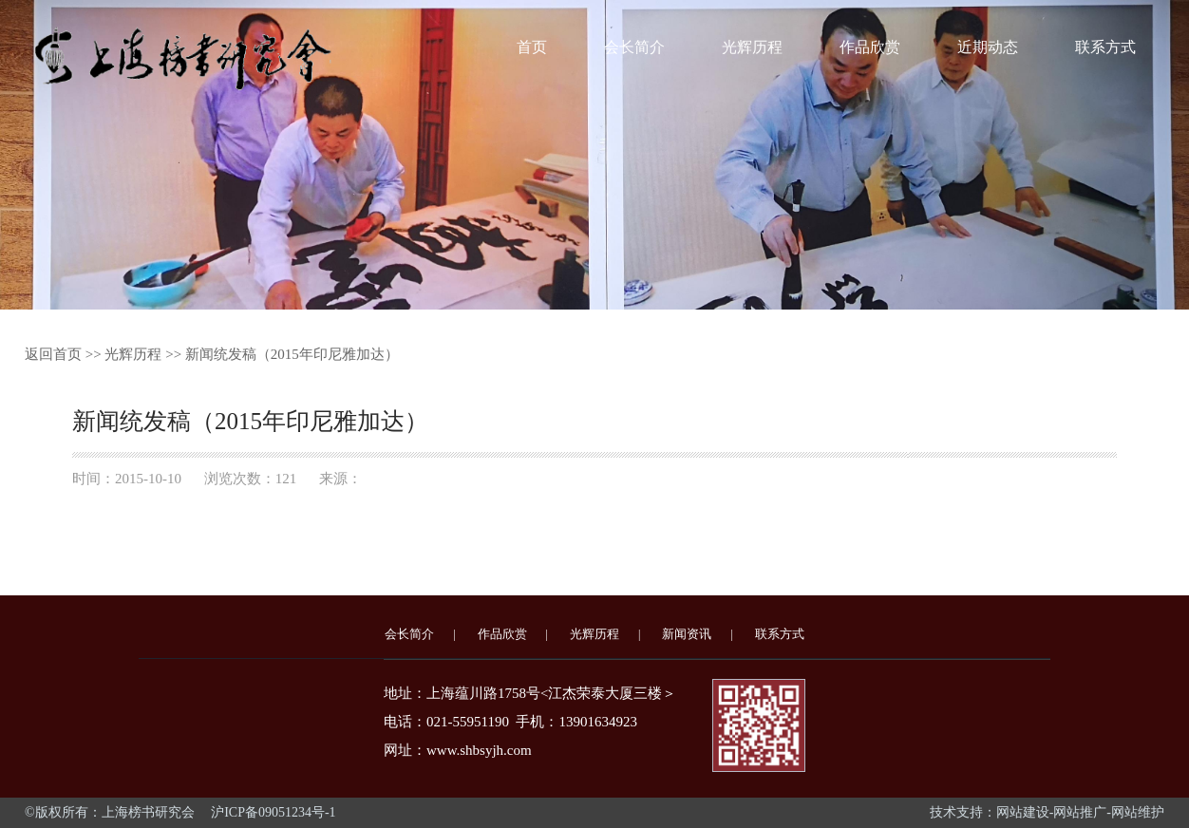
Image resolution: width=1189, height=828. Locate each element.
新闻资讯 (686, 634)
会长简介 (634, 47)
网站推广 (1079, 812)
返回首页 (53, 354)
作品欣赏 (870, 47)
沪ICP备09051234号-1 (273, 812)
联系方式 (1105, 47)
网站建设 (1022, 812)
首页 (532, 47)
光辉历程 (752, 47)
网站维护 (1137, 812)
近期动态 (987, 47)
